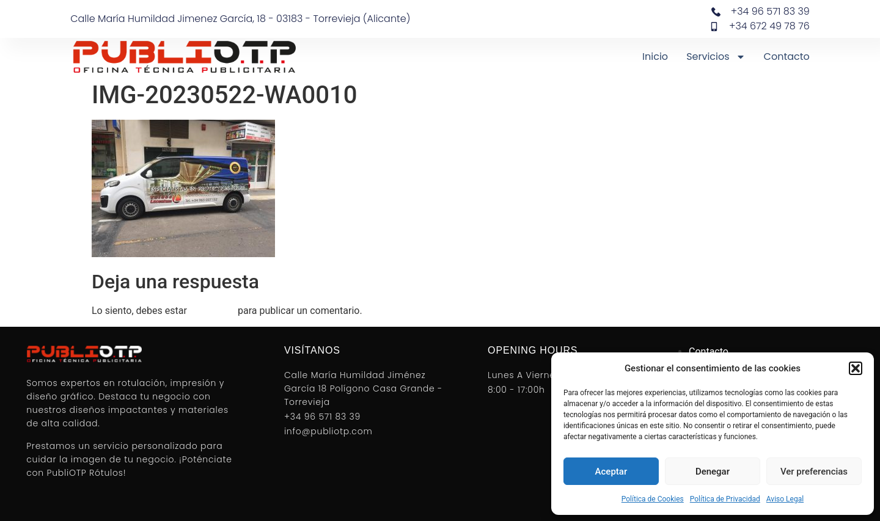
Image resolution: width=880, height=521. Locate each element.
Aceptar (611, 471)
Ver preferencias (814, 471)
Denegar (712, 471)
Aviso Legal (785, 499)
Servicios (715, 57)
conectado (212, 310)
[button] (855, 368)
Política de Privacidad (725, 499)
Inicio (655, 56)
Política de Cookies (653, 499)
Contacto (787, 56)
